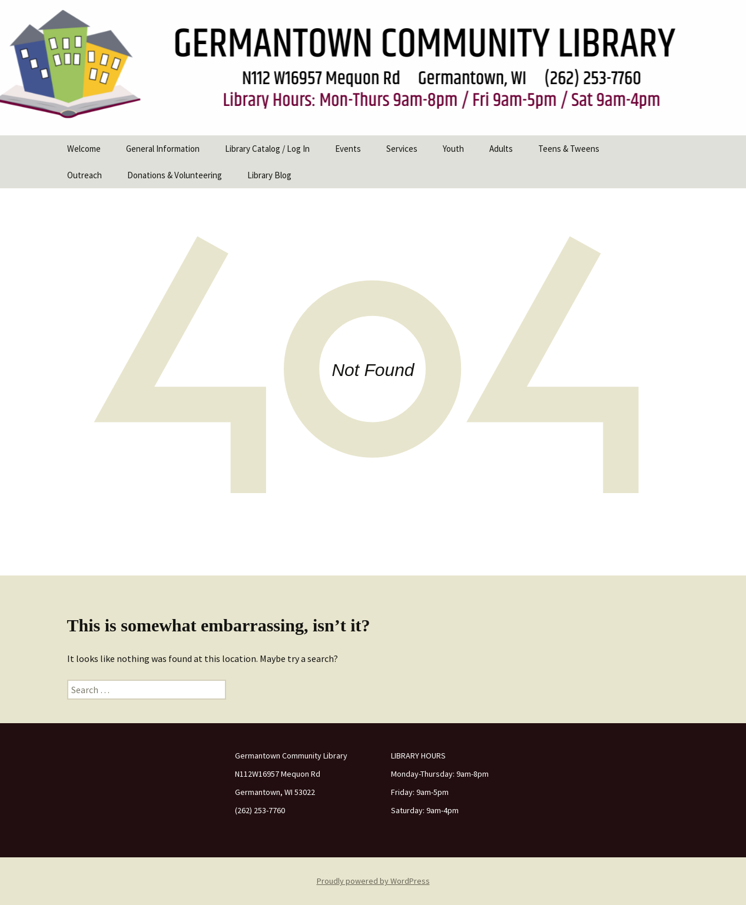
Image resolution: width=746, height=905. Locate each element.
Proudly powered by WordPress (373, 881)
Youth (453, 148)
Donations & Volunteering (174, 175)
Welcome (84, 148)
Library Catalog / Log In (267, 148)
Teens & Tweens (568, 148)
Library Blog (269, 175)
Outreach (84, 175)
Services (401, 148)
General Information (163, 148)
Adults (501, 148)
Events (348, 148)
